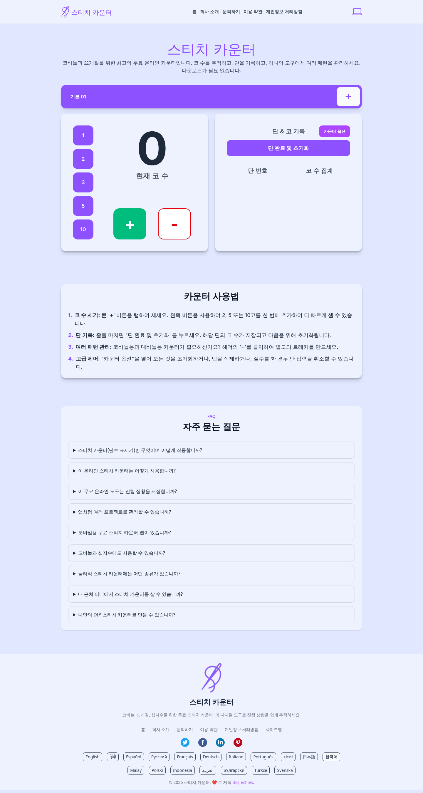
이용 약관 (253, 11)
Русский (159, 759)
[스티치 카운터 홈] (101, 12)
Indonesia (182, 773)
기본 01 (84, 97)
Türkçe (260, 773)
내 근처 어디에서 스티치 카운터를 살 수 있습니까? (130, 597)
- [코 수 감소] (174, 227)
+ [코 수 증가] (129, 227)
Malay (136, 773)
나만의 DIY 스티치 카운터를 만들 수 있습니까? (126, 617)
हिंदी (113, 759)
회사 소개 (209, 11)
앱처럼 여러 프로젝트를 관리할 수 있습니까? (124, 515)
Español (133, 759)
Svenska (285, 773)
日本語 (309, 759)
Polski (157, 773)
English (92, 759)
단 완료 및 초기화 (288, 151)
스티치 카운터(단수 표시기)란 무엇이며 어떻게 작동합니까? (140, 453)
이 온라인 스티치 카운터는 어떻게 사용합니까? (127, 473)
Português (263, 759)
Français (185, 759)
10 (83, 232)
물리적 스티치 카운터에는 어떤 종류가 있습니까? (129, 576)
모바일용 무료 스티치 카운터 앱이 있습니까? (124, 535)
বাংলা (288, 759)
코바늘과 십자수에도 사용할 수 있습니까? (121, 556)
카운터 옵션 (334, 134)
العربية (208, 773)
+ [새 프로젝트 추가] (347, 96)
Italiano (236, 759)
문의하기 (231, 11)
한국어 (331, 759)
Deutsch (211, 759)
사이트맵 (274, 732)
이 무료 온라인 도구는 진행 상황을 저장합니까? (127, 494)
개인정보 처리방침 (284, 11)
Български (234, 773)
